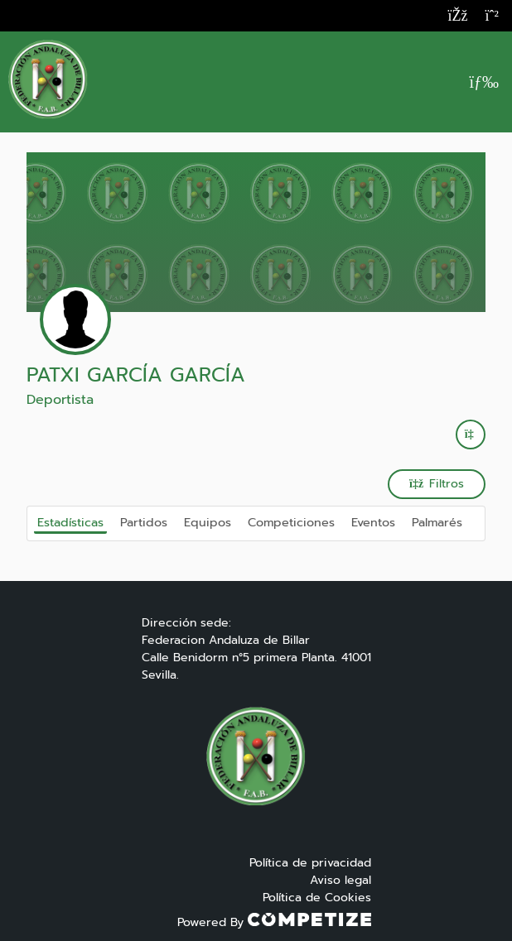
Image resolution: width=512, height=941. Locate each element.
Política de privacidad (310, 862)
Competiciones (291, 522)
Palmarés (437, 522)
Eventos (373, 522)
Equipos (207, 522)
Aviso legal (340, 880)
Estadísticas (70, 522)
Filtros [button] (436, 483)
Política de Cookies (317, 897)
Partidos (143, 522)
